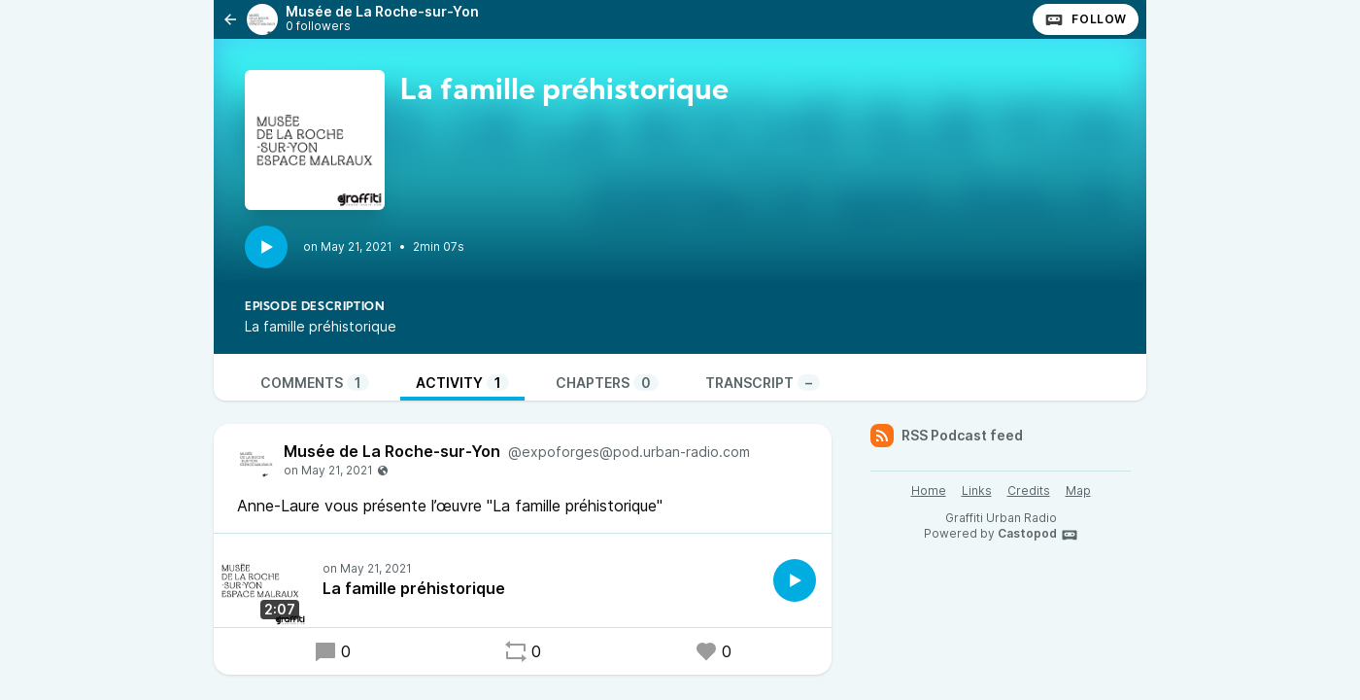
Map (1078, 490)
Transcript (762, 382)
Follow (1085, 19)
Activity (462, 382)
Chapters (607, 382)
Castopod (1038, 534)
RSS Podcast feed (946, 435)
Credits (1028, 490)
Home (928, 490)
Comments (314, 382)
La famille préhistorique (414, 588)
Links (977, 490)
